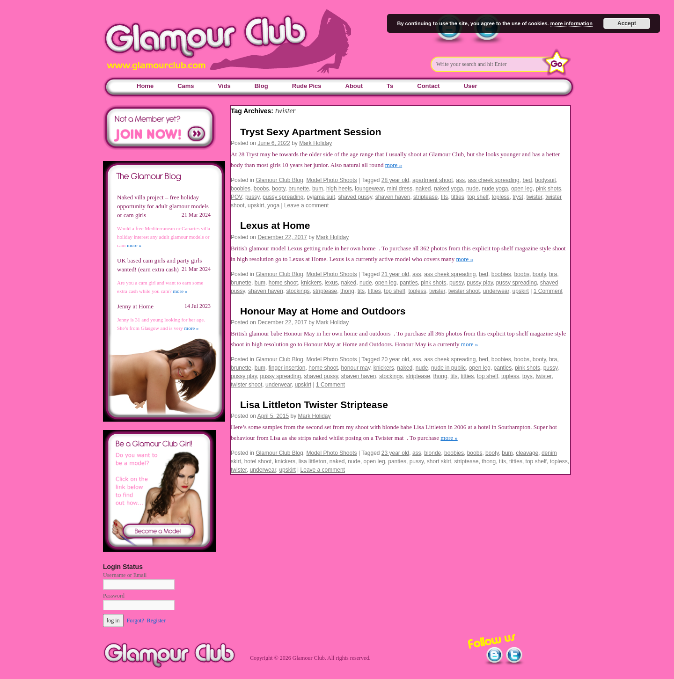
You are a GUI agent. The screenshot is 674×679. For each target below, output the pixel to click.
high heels (339, 188)
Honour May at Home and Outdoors (323, 311)
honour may (355, 368)
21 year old (395, 274)
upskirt (256, 205)
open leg (522, 188)
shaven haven (392, 197)
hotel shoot (258, 461)
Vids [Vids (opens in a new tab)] (224, 85)
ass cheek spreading (494, 180)
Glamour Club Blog (279, 180)
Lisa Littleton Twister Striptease (314, 404)
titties (457, 197)
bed (527, 180)
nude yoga (495, 188)
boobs (261, 188)
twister (534, 197)
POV (236, 197)
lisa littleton (312, 461)
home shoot (283, 282)
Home (145, 85)
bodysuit (545, 180)
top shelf (477, 197)
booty (278, 188)
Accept (626, 23)
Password (114, 595)
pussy (252, 197)
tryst (518, 197)
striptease (425, 197)
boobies (240, 188)
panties (409, 282)
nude (472, 188)
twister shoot (464, 291)
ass (460, 180)
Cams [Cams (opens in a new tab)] (185, 85)
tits (444, 197)
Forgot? (135, 620)
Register (156, 620)
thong (347, 291)
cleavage (527, 453)
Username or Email (125, 575)
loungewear (369, 188)
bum (317, 188)
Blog (261, 85)
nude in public (448, 368)
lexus (331, 282)
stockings (298, 291)
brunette (298, 188)
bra (553, 274)
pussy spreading (283, 197)
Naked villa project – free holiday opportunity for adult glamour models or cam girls (163, 206)
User (470, 85)
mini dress (399, 188)
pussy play (480, 282)
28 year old (395, 180)
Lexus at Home (275, 225)
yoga (273, 205)
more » (393, 164)
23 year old (395, 453)
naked (423, 188)
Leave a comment (306, 205)
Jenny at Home (135, 306)
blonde (432, 453)
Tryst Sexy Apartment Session (310, 131)
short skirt (439, 461)
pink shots (548, 188)
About (354, 85)
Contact (428, 85)
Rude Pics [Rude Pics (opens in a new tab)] (307, 85)
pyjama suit (321, 197)
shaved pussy (355, 197)
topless (501, 197)
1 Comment (548, 291)
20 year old (395, 359)
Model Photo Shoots (331, 180)
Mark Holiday (315, 143)
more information (571, 23)
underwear (496, 291)
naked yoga (448, 188)
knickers (311, 282)
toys (527, 376)
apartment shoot (432, 180)
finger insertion (287, 368)
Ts (390, 85)
